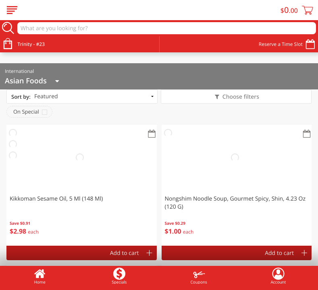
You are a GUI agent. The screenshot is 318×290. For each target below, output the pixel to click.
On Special (26, 111)
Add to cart (124, 253)
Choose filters (240, 97)
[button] (81, 185)
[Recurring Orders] (151, 134)
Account (278, 276)
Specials (119, 276)
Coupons (198, 276)
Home (40, 276)
